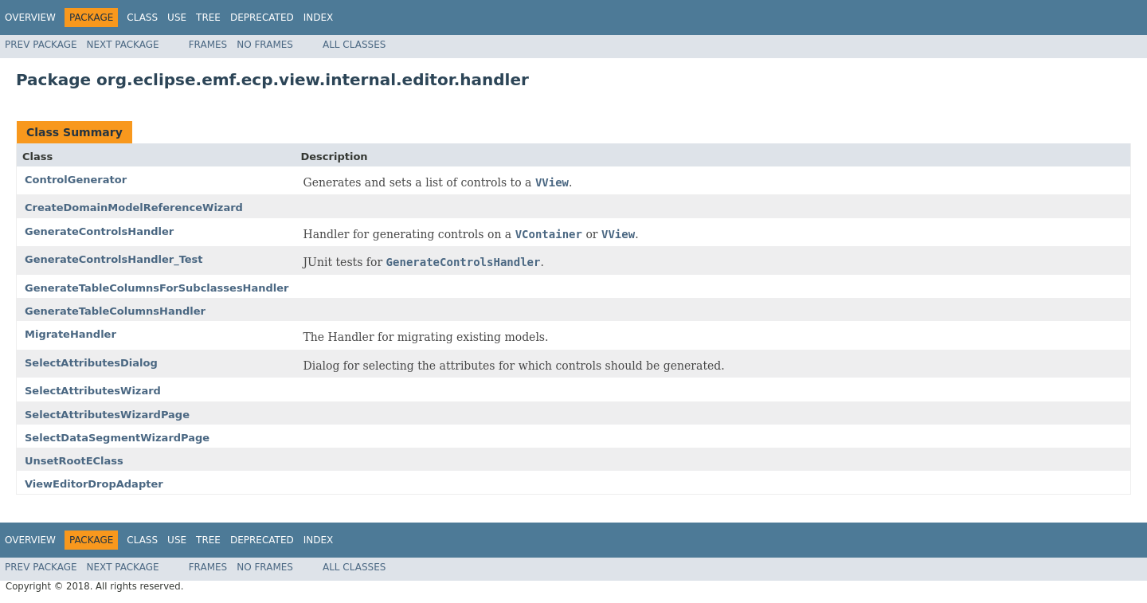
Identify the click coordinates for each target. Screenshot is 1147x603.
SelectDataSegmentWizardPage (117, 438)
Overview (30, 17)
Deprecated (262, 17)
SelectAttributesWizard (93, 391)
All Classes (354, 44)
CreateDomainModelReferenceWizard (134, 207)
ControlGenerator (76, 180)
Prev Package (41, 44)
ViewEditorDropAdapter (94, 484)
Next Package (123, 44)
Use (176, 17)
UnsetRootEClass (74, 461)
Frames (208, 44)
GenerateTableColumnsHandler (115, 311)
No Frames (265, 44)
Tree (208, 17)
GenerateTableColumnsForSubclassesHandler (157, 288)
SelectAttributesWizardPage (107, 415)
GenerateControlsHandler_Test (114, 259)
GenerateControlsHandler (99, 231)
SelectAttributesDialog (91, 363)
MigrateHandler (70, 334)
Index (318, 17)
